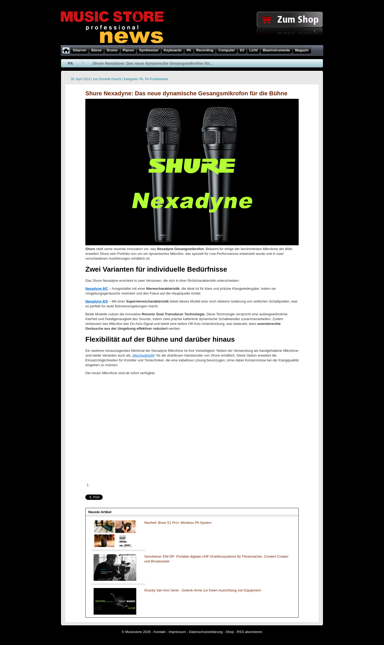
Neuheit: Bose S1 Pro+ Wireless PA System (177, 523)
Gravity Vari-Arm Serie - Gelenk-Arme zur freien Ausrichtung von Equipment (202, 590)
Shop (230, 632)
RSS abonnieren (249, 632)
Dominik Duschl (110, 79)
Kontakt (160, 632)
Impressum (177, 632)
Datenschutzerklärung (205, 632)
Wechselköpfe (143, 355)
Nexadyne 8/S (96, 301)
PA (70, 63)
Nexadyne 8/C (96, 289)
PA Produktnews (156, 79)
